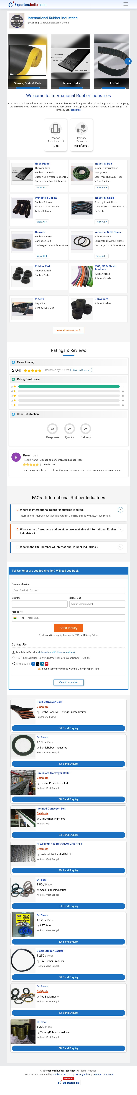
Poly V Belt (40, 303)
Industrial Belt (103, 163)
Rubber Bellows (43, 202)
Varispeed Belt (43, 240)
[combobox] (18, 618)
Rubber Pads (42, 275)
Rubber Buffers (43, 270)
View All (42, 187)
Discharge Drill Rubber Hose (110, 245)
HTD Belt (113, 83)
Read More (76, 109)
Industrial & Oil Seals (108, 232)
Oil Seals (99, 211)
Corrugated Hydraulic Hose (109, 240)
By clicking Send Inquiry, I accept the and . (68, 635)
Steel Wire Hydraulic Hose (109, 176)
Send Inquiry (68, 628)
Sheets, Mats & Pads (27, 83)
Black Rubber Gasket (50, 951)
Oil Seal (41, 879)
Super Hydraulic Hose (106, 168)
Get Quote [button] (42, 706)
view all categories (68, 330)
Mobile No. (17, 611)
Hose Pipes (42, 163)
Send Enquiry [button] (68, 728)
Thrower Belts (70, 83)
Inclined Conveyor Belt (51, 808)
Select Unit (75, 598)
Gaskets (40, 232)
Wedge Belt (101, 172)
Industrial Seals (104, 197)
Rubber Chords (103, 278)
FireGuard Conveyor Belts (53, 773)
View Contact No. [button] (68, 682)
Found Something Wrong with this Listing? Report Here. (70, 668)
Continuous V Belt (44, 307)
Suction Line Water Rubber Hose (51, 176)
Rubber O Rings (103, 236)
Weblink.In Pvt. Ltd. (62, 1074)
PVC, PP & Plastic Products (106, 268)
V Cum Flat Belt (102, 181)
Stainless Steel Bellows (47, 206)
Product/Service (21, 584)
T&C (77, 635)
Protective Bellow (46, 197)
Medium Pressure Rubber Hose (111, 206)
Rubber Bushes (103, 303)
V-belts (39, 299)
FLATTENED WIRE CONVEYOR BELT (59, 844)
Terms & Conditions (103, 1074)
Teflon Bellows (43, 211)
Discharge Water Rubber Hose (51, 245)
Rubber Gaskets (44, 236)
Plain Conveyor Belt (49, 701)
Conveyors (101, 299)
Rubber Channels (44, 172)
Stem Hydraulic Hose (106, 202)
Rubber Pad (42, 266)
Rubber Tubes (102, 273)
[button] (33, 664)
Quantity (16, 598)
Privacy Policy (91, 635)
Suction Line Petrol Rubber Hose (51, 181)
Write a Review (81, 370)
